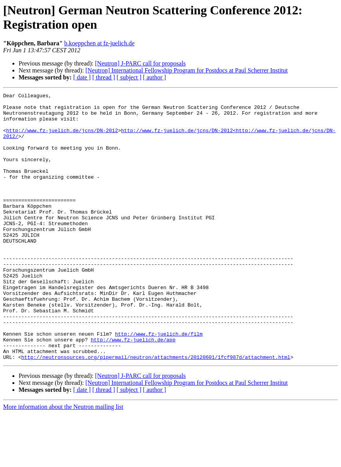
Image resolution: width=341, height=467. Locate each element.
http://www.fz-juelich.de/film (159, 382)
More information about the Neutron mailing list (63, 460)
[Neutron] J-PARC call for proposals (140, 63)
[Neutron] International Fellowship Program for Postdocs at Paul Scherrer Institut (186, 70)
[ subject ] (129, 77)
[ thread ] (103, 77)
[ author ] (154, 77)
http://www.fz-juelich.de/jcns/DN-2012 (62, 138)
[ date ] (82, 77)
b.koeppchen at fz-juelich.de (99, 43)
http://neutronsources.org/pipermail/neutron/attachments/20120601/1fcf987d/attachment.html (155, 410)
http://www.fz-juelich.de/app (133, 389)
